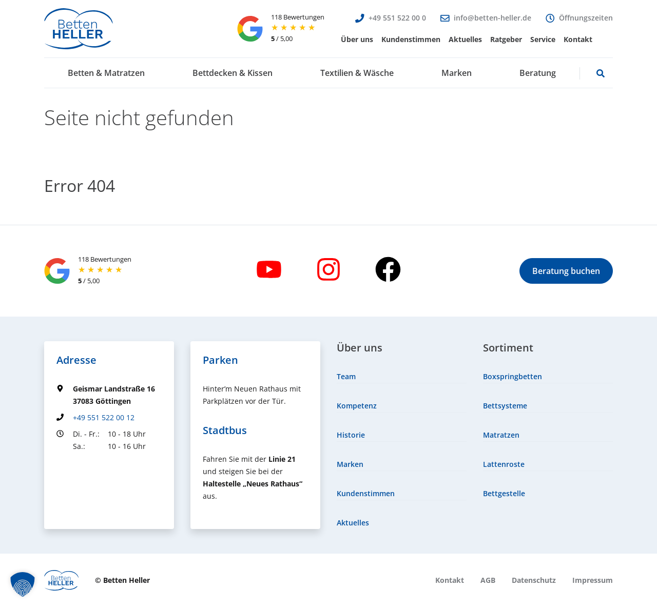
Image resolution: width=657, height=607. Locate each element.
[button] (357, 39)
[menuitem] (357, 39)
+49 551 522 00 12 (103, 417)
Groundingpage (83, 465)
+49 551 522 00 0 (397, 18)
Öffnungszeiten (586, 18)
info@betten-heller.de (492, 18)
